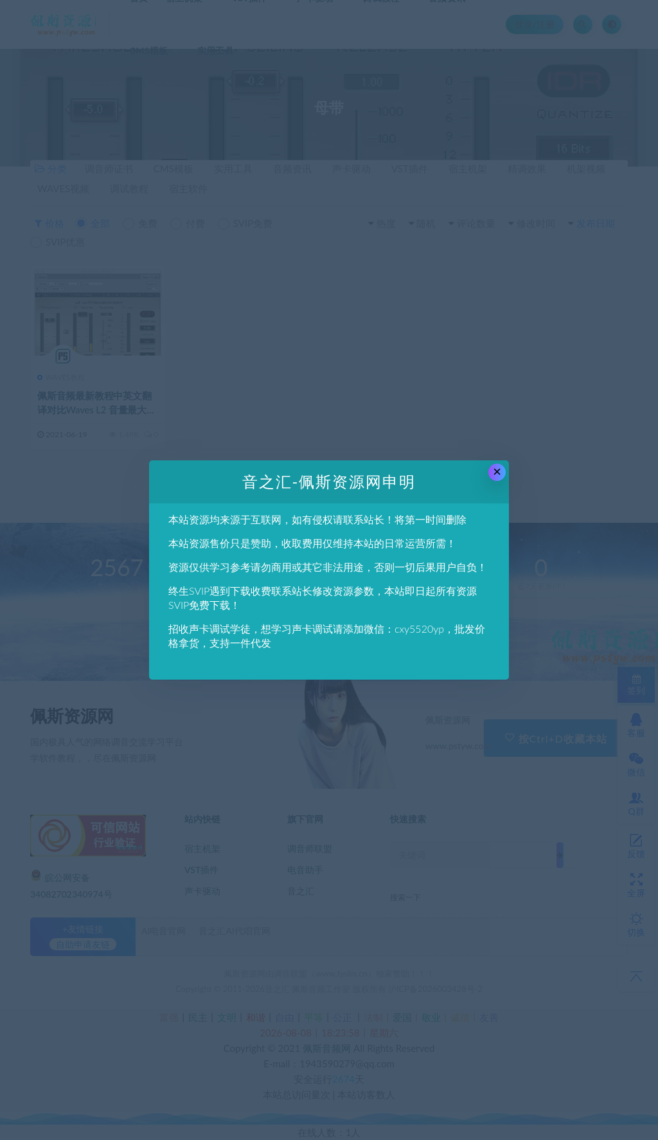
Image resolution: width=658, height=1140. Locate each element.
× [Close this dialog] (497, 472)
